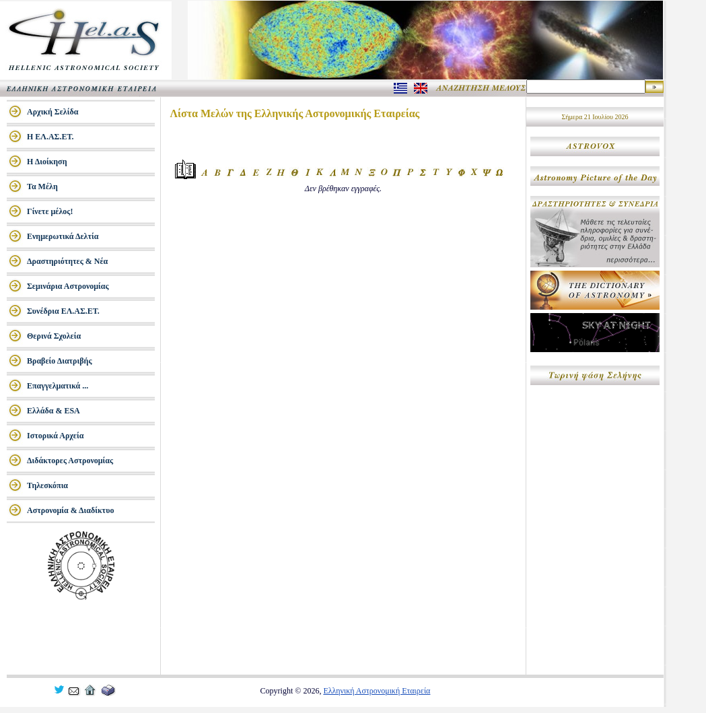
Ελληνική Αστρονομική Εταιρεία (376, 690)
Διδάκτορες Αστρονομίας (70, 460)
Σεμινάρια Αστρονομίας (68, 286)
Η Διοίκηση (47, 161)
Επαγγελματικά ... (57, 386)
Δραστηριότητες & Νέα (67, 261)
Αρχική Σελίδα (52, 111)
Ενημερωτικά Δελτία (62, 236)
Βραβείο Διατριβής (59, 361)
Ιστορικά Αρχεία (55, 435)
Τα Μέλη (42, 186)
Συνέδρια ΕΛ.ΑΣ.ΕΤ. (63, 311)
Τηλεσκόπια (47, 485)
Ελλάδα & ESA (53, 410)
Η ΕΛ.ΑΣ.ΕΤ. (50, 136)
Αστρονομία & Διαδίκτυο (70, 510)
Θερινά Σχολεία (54, 336)
